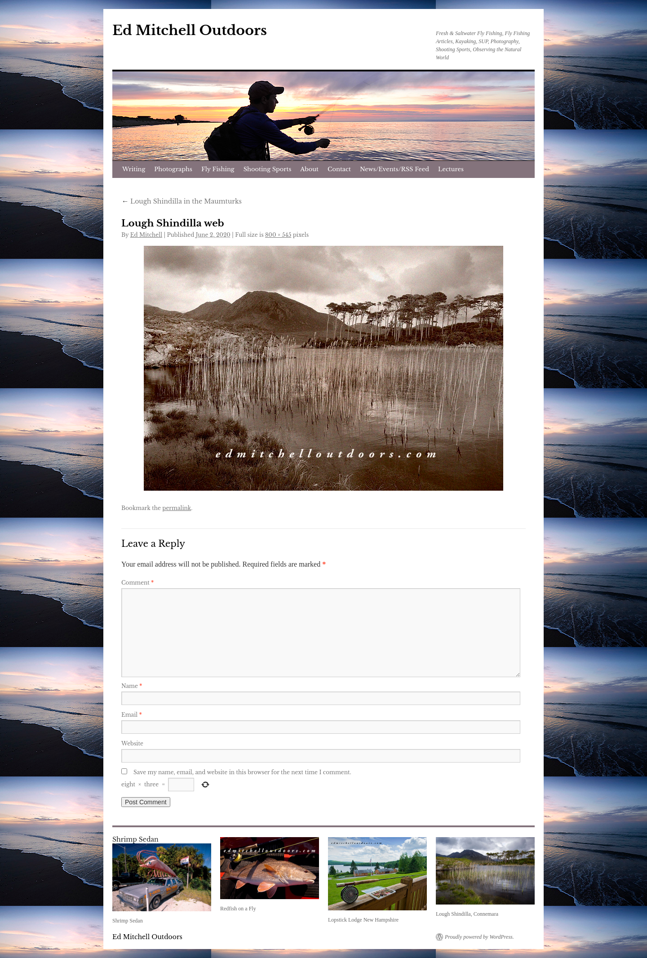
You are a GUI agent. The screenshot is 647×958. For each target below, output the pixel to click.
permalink (176, 508)
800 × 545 (278, 234)
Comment (137, 582)
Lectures (451, 169)
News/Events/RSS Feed (394, 169)
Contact (339, 169)
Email (131, 714)
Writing (133, 169)
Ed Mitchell (146, 234)
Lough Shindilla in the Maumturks (181, 201)
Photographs (173, 169)
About (309, 169)
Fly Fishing (218, 169)
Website (132, 743)
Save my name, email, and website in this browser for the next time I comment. (242, 772)
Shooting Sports (268, 169)
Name (131, 686)
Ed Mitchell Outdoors (189, 30)
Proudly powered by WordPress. (479, 937)
